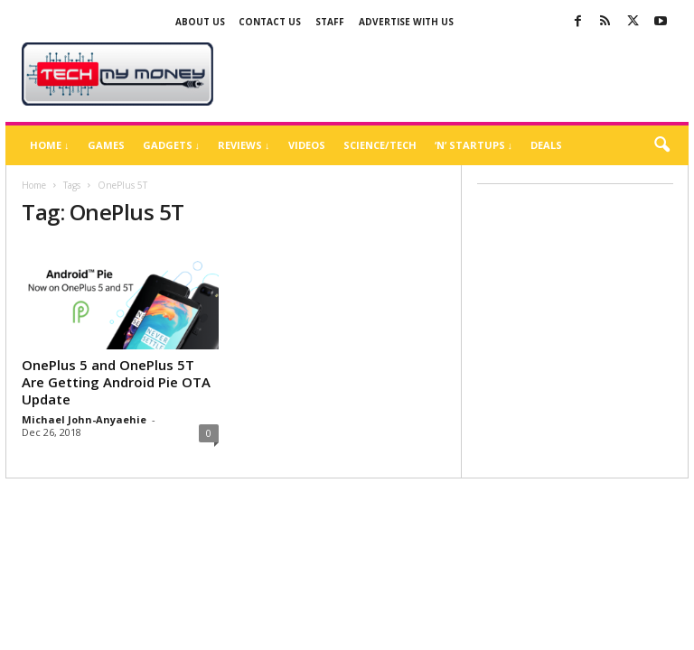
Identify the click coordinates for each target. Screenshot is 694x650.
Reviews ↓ (244, 145)
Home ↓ (50, 145)
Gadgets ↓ (172, 145)
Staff (329, 21)
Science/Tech (380, 145)
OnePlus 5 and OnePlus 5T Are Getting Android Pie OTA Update (116, 382)
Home (34, 185)
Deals (546, 145)
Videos (306, 145)
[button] (661, 145)
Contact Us (270, 21)
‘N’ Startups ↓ (474, 145)
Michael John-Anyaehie (84, 419)
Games (106, 145)
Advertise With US (406, 21)
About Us (200, 21)
